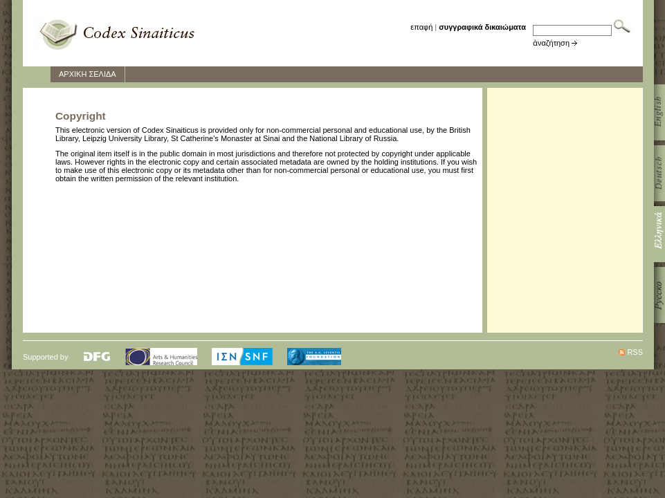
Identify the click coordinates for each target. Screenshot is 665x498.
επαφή (421, 27)
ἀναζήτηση (551, 43)
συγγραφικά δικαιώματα (482, 27)
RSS (635, 352)
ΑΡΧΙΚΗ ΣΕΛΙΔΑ (87, 74)
